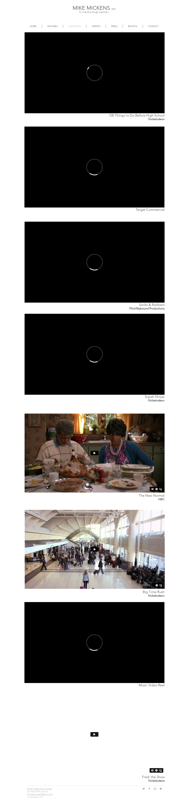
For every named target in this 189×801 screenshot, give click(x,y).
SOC (113, 9)
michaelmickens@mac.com (40, 794)
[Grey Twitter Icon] (160, 788)
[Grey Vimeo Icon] (143, 788)
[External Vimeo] (95, 72)
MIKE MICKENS (92, 8)
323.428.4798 (33, 791)
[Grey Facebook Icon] (149, 788)
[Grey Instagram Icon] (155, 788)
